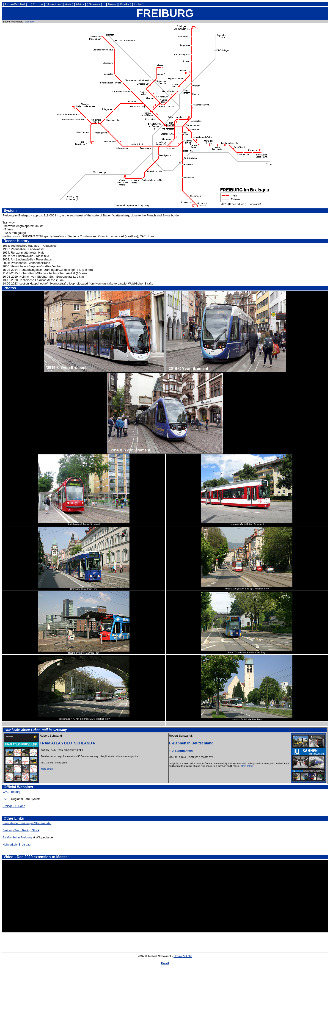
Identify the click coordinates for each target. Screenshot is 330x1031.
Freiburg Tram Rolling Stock (21, 830)
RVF (5, 799)
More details (47, 769)
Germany (29, 21)
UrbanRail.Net (182, 956)
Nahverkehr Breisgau (16, 844)
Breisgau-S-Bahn (14, 806)
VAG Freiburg (12, 791)
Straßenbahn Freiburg (17, 837)
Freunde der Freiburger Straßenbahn (27, 823)
